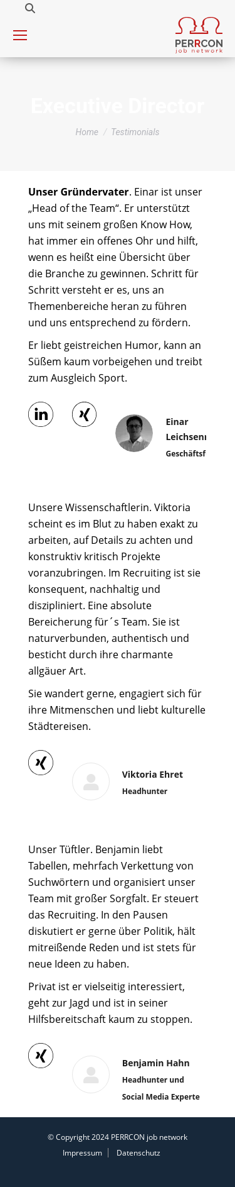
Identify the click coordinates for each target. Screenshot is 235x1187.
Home (86, 132)
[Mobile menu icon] (20, 35)
